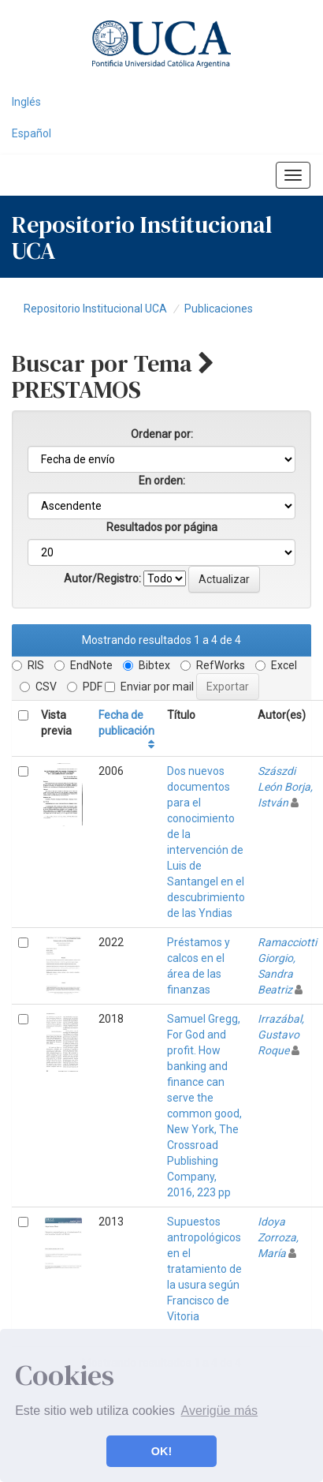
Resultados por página (161, 527)
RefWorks (212, 665)
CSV (38, 686)
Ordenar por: (162, 434)
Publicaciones (218, 308)
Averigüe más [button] (219, 1410)
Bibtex (146, 665)
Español (31, 133)
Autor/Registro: (102, 578)
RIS (28, 665)
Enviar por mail (149, 686)
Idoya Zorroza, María (278, 1237)
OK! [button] (161, 1451)
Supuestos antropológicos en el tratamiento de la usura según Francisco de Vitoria (204, 1269)
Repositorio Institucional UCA (95, 308)
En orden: (162, 480)
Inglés (26, 101)
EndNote (83, 665)
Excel (276, 665)
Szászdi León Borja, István (285, 787)
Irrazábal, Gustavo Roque (281, 1034)
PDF (84, 686)
